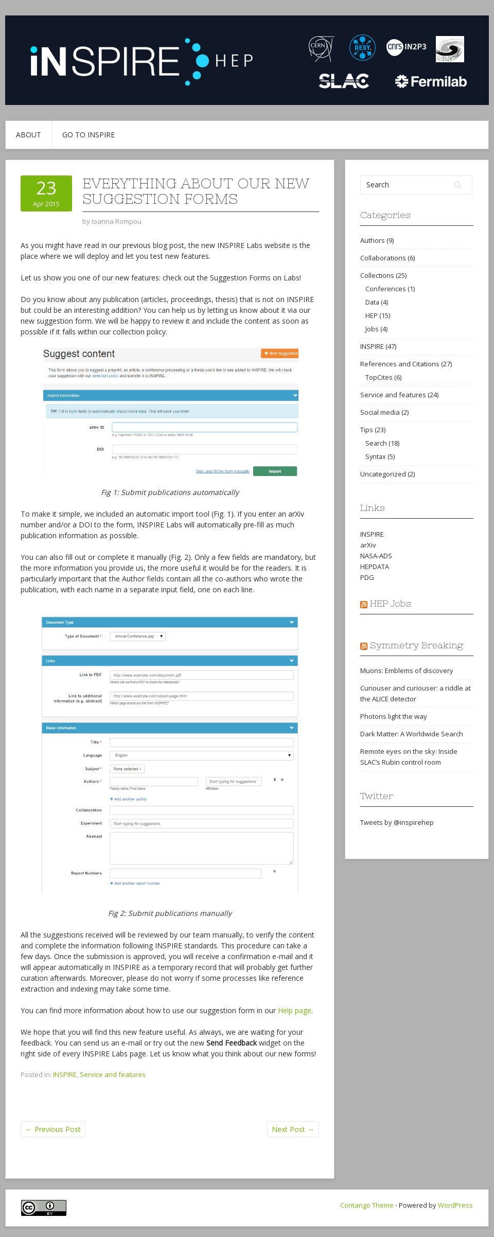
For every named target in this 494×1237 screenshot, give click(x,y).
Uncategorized (383, 474)
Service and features (113, 1074)
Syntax (375, 456)
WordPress (455, 1205)
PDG (367, 577)
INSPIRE (65, 1074)
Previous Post (53, 1129)
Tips (366, 429)
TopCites (379, 377)
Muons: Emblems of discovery (406, 670)
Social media (380, 412)
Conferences (385, 288)
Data (372, 302)
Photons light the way (393, 716)
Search (376, 443)
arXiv (368, 545)
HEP (371, 315)
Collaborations (383, 257)
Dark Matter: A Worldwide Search (411, 733)
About (28, 134)
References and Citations (399, 363)
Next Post (293, 1129)
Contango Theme (367, 1205)
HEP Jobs (390, 603)
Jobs (372, 328)
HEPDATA (374, 566)
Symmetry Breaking (416, 645)
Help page (294, 1010)
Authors (372, 240)
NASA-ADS (376, 555)
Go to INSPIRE (88, 134)
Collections (377, 275)
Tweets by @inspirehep (397, 822)
